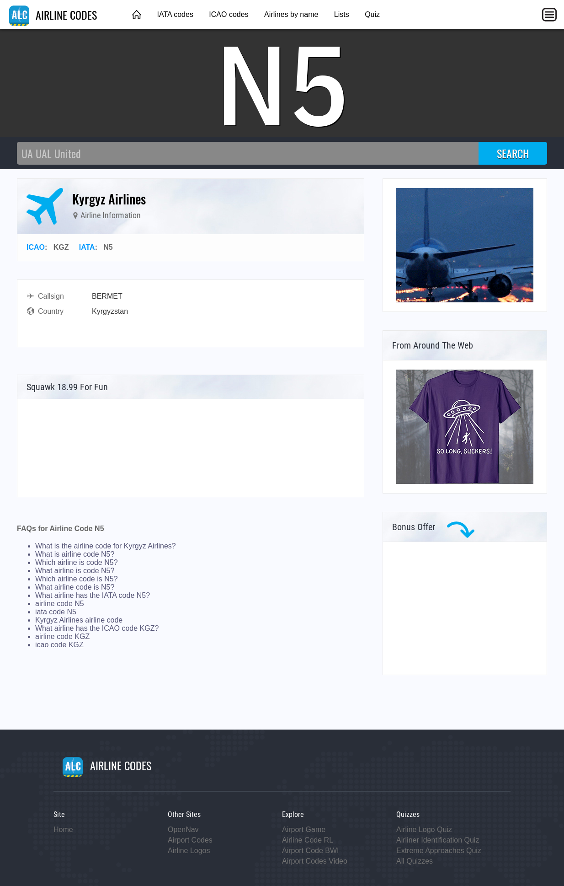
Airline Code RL (307, 840)
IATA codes (175, 14)
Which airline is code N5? (76, 562)
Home (63, 829)
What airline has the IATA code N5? (92, 595)
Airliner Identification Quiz (437, 840)
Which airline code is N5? (76, 579)
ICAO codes (228, 14)
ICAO (36, 247)
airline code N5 (59, 603)
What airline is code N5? (74, 571)
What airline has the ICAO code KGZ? (97, 628)
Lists (341, 14)
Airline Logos (189, 850)
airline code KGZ (62, 636)
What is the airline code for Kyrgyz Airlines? (105, 546)
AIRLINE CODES (53, 14)
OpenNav (183, 829)
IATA (87, 247)
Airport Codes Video (314, 861)
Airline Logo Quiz (424, 829)
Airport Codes (190, 840)
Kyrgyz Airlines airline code (78, 620)
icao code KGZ (59, 645)
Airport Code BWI (310, 850)
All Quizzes (414, 861)
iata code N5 (55, 612)
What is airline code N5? (74, 554)
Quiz (372, 14)
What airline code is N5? (74, 587)
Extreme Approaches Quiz (438, 850)
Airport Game (303, 829)
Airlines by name (291, 14)
